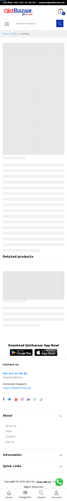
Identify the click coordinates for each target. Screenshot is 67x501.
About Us (11, 425)
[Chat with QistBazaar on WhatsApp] (34, 399)
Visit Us (10, 441)
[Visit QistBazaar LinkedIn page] (28, 399)
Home (6, 34)
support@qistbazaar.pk (17, 387)
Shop (14, 34)
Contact (10, 436)
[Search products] (34, 23)
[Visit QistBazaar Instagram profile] (22, 399)
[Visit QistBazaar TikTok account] (41, 399)
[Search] (59, 23)
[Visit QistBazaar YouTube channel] (16, 399)
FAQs (9, 431)
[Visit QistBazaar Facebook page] (3, 399)
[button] (33, 415)
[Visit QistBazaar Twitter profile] (9, 399)
